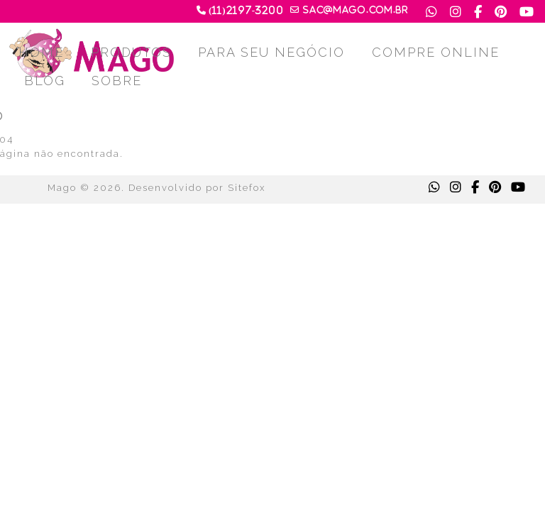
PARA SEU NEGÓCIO (271, 52)
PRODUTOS (131, 52)
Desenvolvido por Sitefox (196, 187)
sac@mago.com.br (356, 10)
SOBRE (117, 80)
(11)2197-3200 (246, 10)
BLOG (44, 80)
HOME (41, 52)
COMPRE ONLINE (436, 52)
